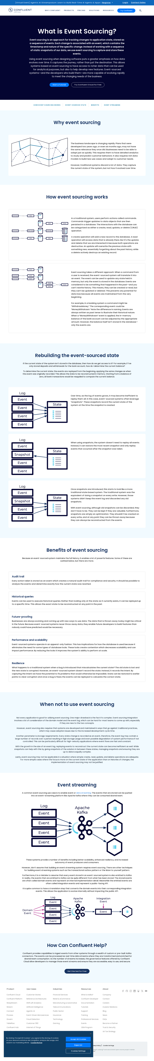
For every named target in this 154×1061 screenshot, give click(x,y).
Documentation (87, 1003)
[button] (77, 155)
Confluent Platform (14, 999)
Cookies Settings (78, 1051)
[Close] (90, 1033)
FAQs (105, 1019)
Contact (106, 999)
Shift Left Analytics (33, 1003)
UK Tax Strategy (109, 1031)
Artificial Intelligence (34, 1007)
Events (84, 1023)
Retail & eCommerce (61, 999)
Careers (106, 1003)
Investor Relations (110, 1007)
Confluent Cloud (13, 995)
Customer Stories (33, 995)
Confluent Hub (13, 1027)
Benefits (95, 105)
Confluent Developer (89, 999)
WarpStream (12, 1003)
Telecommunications (62, 1007)
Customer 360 (32, 1023)
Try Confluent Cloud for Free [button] (87, 85)
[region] (48, 1044)
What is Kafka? (87, 995)
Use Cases (31, 989)
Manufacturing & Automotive (65, 1003)
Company (107, 995)
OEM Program (87, 1027)
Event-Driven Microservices (37, 1015)
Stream (10, 1007)
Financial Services (60, 995)
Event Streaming (112, 105)
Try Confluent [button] (126, 10)
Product (10, 989)
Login (125, 2)
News (105, 1015)
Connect (10, 1011)
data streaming (83, 793)
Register (106, 2)
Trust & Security (109, 1027)
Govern (10, 1019)
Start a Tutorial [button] (59, 85)
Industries (57, 989)
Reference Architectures (36, 999)
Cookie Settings (108, 1045)
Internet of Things (33, 1027)
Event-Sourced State (75, 105)
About (105, 989)
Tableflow (11, 1023)
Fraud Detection (33, 1019)
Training (84, 1015)
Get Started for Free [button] (77, 971)
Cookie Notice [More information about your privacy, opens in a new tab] (36, 1043)
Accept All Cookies (78, 1039)
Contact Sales (138, 2)
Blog (104, 1011)
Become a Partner (110, 1023)
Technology (58, 1019)
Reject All (78, 1045)
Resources (86, 989)
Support (84, 1011)
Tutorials (84, 1007)
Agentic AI (30, 1011)
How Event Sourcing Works (47, 105)
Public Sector (58, 1011)
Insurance (57, 1015)
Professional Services (90, 1019)
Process (10, 1015)
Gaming (56, 1023)
